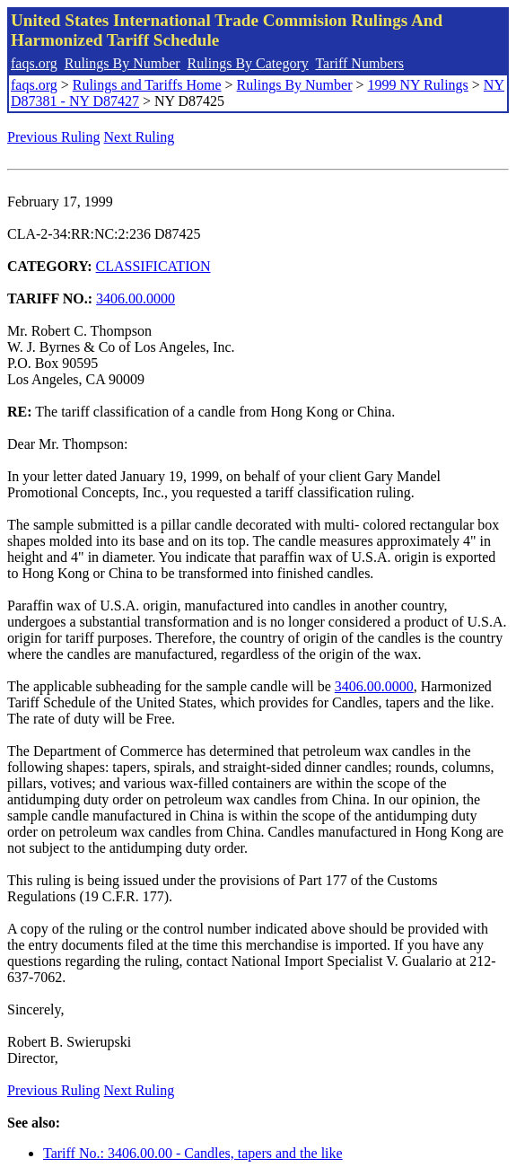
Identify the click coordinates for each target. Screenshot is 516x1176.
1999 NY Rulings (418, 84)
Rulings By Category (248, 63)
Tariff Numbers (359, 63)
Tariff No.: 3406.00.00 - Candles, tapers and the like (193, 1153)
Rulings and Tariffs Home (147, 84)
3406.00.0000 (135, 298)
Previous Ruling (54, 137)
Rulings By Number (122, 63)
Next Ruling (139, 137)
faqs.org (34, 63)
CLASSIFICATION (153, 266)
